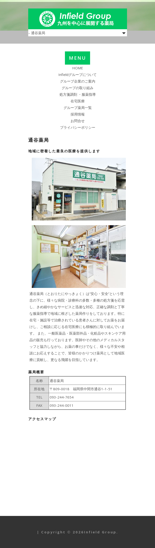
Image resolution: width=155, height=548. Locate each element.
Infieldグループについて (77, 74)
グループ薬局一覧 (78, 107)
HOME (77, 68)
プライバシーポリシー (77, 127)
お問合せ (78, 120)
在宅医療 (78, 101)
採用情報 (78, 114)
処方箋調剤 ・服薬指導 (78, 94)
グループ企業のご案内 (77, 81)
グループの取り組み (77, 87)
